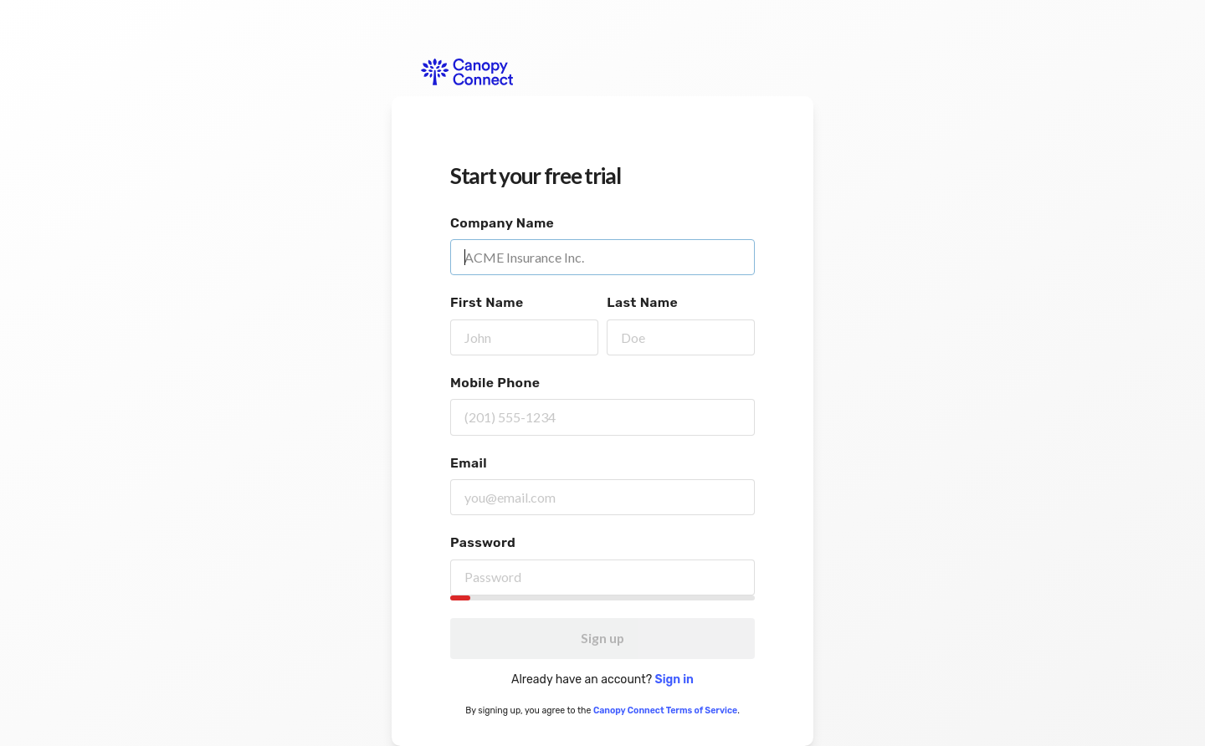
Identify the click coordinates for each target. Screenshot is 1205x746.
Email (468, 463)
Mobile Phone (495, 383)
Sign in (674, 679)
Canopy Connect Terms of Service (665, 710)
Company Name (502, 223)
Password (482, 542)
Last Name (642, 302)
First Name (487, 302)
